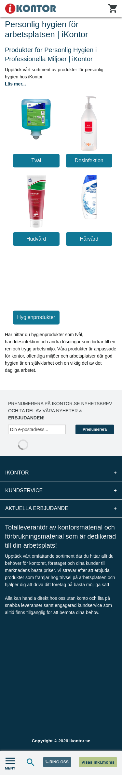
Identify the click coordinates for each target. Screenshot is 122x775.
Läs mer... (15, 83)
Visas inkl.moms (98, 762)
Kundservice (61, 490)
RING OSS (57, 762)
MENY (10, 763)
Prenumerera (95, 429)
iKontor (61, 472)
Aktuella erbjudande (61, 508)
